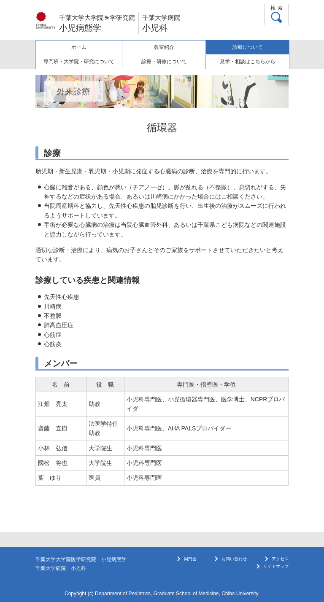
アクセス (280, 558)
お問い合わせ (234, 558)
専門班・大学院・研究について (78, 61)
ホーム (78, 47)
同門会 (190, 558)
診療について (247, 47)
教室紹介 (164, 47)
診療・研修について (164, 61)
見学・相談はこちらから (247, 61)
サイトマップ (276, 566)
